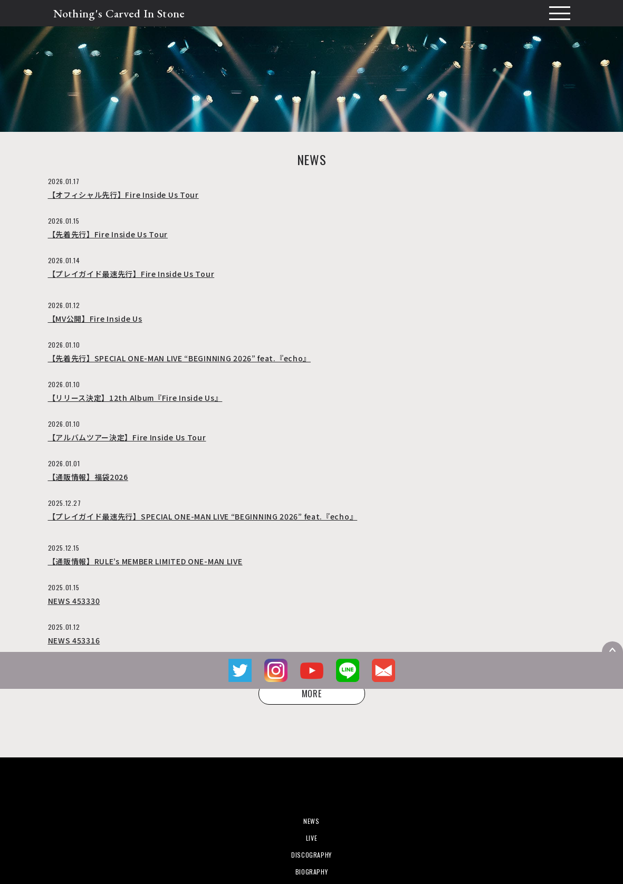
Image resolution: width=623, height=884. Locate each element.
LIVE (311, 837)
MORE (312, 693)
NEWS (311, 820)
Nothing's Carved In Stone (119, 13)
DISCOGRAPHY (311, 854)
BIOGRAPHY (311, 871)
